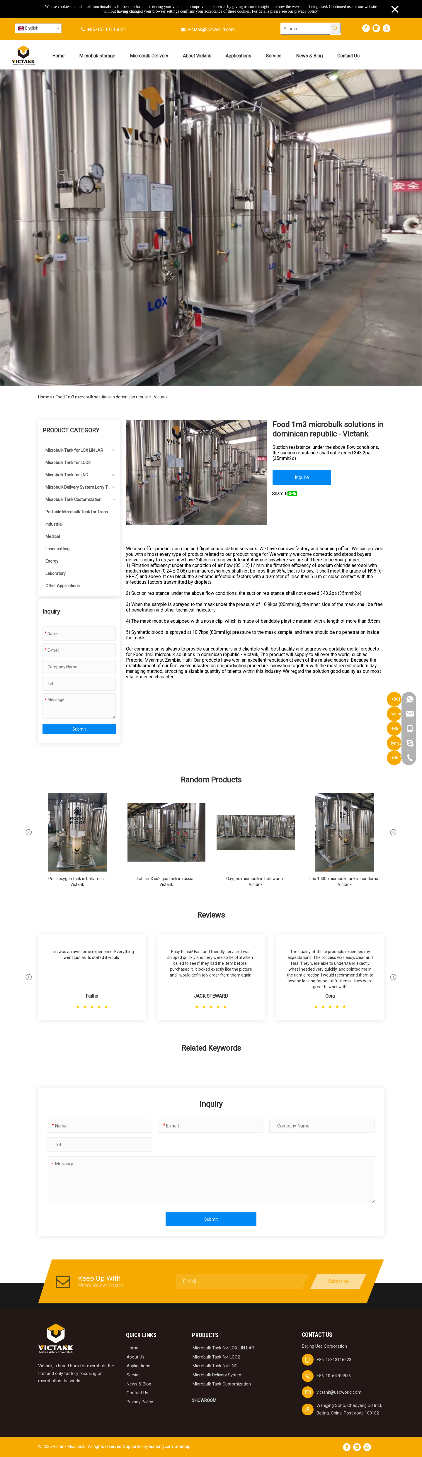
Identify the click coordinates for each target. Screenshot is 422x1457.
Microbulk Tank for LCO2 (68, 462)
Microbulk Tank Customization (73, 499)
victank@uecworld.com (211, 29)
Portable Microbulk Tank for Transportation (77, 514)
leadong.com (161, 1446)
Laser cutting (57, 548)
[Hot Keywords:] (335, 28)
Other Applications (62, 585)
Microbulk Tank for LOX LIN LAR (74, 450)
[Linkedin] (376, 28)
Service (134, 1375)
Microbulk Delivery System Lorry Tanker (77, 489)
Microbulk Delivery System (218, 1375)
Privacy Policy (140, 1402)
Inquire (302, 477)
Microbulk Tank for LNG (66, 475)
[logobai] (55, 1339)
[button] (28, 832)
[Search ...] (305, 29)
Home (44, 397)
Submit (79, 729)
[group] (77, 843)
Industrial (53, 524)
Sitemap (182, 1446)
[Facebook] (366, 28)
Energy (51, 561)
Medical (52, 536)
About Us (135, 1357)
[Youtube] (386, 28)
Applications (138, 1365)
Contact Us (137, 1392)
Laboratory (55, 573)
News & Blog (139, 1384)
